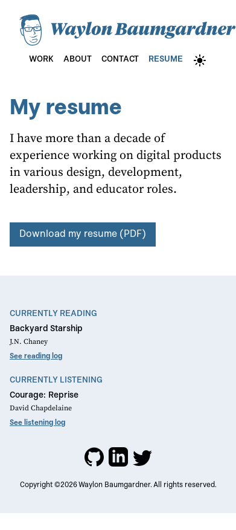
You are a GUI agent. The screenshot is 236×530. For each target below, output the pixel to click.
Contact (120, 59)
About (77, 59)
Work (41, 59)
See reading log (36, 356)
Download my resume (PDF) (82, 234)
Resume (165, 59)
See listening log (37, 423)
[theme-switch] (200, 60)
